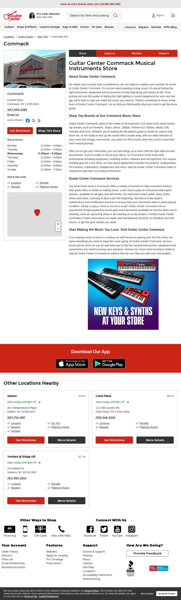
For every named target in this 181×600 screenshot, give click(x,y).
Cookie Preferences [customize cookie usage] (49, 596)
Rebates (51, 551)
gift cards (40, 527)
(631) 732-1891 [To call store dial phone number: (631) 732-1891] (16, 417)
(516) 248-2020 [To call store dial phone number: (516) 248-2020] (105, 417)
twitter (104, 527)
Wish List (7, 559)
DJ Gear (97, 27)
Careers (87, 563)
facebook (90, 527)
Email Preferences (13, 563)
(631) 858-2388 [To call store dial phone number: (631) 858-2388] (17, 109)
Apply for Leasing (57, 555)
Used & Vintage (50, 27)
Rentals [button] (44, 182)
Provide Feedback (147, 553)
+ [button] (58, 224)
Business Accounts (13, 567)
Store (82, 53)
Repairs (143, 27)
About (86, 559)
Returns (7, 555)
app (25, 527)
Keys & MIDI (70, 27)
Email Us (13, 114)
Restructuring (91, 578)
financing (10, 527)
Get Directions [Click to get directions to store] (20, 130)
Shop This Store (49, 130)
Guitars (9, 27)
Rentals (156, 27)
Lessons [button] (16, 182)
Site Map (88, 567)
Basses (109, 27)
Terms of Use (30, 596)
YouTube (117, 527)
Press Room (54, 563)
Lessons (130, 27)
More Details (67, 440)
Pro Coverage (54, 559)
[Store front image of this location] (35, 69)
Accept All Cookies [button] (166, 594)
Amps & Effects (27, 27)
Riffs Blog (170, 27)
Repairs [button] (15, 186)
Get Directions (26, 440)
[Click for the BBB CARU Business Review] (158, 568)
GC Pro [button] (55, 423)
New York (42, 36)
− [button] (58, 229)
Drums (84, 27)
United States (25, 36)
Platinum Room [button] (49, 186)
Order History (10, 551)
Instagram (131, 527)
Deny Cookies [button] (147, 594)
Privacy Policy (91, 591)
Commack (16, 43)
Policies (87, 555)
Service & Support (94, 551)
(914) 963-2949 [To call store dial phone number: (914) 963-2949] (16, 478)
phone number (61, 527)
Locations (9, 36)
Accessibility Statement (97, 575)
